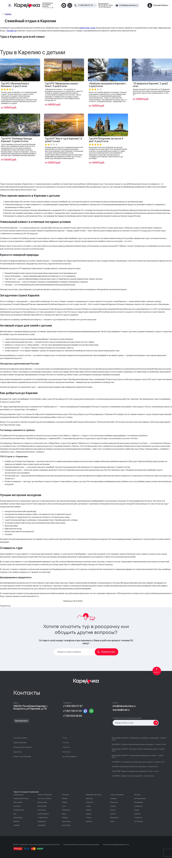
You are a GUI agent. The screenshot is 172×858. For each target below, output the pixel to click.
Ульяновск (42, 821)
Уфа (14, 814)
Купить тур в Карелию (22, 756)
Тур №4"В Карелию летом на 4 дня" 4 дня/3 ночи (106, 140)
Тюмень (65, 817)
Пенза (112, 810)
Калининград (18, 810)
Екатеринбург (140, 798)
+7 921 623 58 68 (72, 715)
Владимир (138, 802)
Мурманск (114, 817)
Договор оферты (69, 756)
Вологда (16, 806)
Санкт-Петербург (45, 795)
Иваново (89, 798)
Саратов (89, 802)
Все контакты (21, 721)
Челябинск (66, 810)
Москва (137, 795)
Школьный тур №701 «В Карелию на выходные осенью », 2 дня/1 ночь (138, 756)
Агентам (65, 747)
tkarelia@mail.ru (121, 709)
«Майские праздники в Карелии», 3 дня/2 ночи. (107, 84)
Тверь (88, 806)
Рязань (113, 806)
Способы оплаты (20, 738)
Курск (64, 814)
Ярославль (17, 802)
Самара (113, 798)
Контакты (66, 752)
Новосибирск (43, 814)
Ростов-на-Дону (44, 798)
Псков (88, 817)
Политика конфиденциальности (116, 844)
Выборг (16, 821)
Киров (88, 814)
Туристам (17, 752)
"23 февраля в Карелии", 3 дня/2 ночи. (150, 84)
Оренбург (42, 825)
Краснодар (42, 802)
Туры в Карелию (20, 742)
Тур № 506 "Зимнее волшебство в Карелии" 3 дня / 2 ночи (135, 771)
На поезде (66, 825)
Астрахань (138, 821)
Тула (64, 806)
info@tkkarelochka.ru (124, 706)
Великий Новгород (93, 795)
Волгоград (42, 806)
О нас (64, 738)
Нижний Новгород (20, 798)
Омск (112, 821)
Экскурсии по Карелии (22, 747)
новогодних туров (87, 28)
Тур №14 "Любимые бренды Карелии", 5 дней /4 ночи (16, 140)
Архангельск (18, 795)
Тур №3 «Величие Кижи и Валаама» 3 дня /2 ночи (15, 84)
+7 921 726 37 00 (72, 711)
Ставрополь (43, 817)
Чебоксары (18, 817)
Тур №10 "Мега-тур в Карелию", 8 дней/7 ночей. (63, 140)
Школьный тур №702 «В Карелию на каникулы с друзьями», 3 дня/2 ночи (139, 739)
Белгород (42, 810)
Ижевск (137, 814)
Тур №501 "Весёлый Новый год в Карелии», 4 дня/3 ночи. (135, 766)
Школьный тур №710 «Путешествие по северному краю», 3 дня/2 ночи (138, 750)
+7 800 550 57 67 (85, 5)
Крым (136, 810)
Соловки (65, 795)
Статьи (65, 742)
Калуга (113, 814)
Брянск (89, 810)
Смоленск (138, 806)
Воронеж (114, 802)
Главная (8, 14)
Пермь (64, 802)
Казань (64, 798)
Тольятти (138, 817)
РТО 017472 (46, 7)
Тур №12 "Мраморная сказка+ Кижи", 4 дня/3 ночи (61, 84)
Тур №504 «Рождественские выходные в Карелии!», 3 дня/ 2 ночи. (139, 744)
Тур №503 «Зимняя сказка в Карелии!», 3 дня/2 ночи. (133, 776)
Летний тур (11, 31)
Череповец (66, 821)
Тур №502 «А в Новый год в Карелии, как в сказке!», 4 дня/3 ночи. (138, 762)
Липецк (89, 821)
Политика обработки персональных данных (81, 844)
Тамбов (16, 825)
